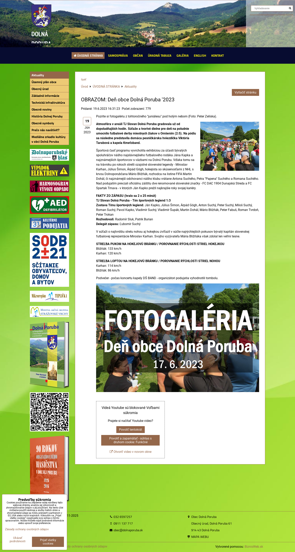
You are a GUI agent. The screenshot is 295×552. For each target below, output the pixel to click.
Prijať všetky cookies (48, 541)
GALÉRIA (183, 55)
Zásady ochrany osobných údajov (83, 546)
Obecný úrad (40, 88)
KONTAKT (217, 55)
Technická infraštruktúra (48, 102)
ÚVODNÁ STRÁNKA (88, 55)
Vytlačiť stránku (245, 92)
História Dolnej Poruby (47, 116)
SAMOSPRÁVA (118, 55)
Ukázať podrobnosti (17, 539)
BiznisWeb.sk (254, 546)
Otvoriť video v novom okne (130, 452)
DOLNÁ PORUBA (41, 39)
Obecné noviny (42, 109)
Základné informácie (45, 95)
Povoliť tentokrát (130, 429)
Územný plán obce (44, 82)
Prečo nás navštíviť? (45, 130)
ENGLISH (200, 55)
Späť (83, 79)
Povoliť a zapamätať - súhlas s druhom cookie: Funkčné (130, 440)
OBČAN (138, 55)
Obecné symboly (43, 123)
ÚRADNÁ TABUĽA (159, 55)
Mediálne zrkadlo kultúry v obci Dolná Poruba (49, 139)
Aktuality (38, 75)
